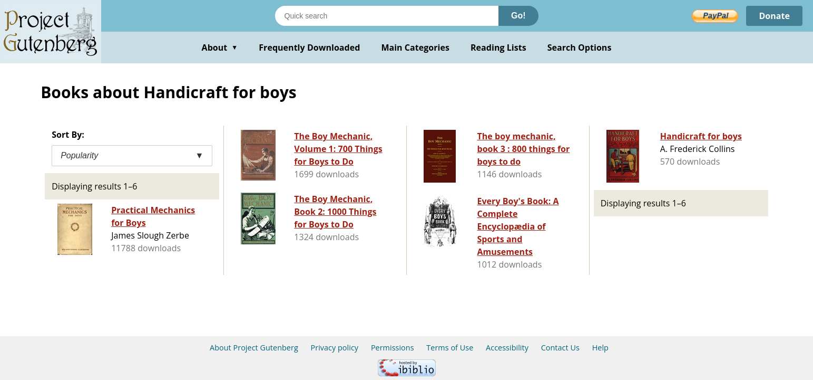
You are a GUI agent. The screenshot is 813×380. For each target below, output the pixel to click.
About (220, 47)
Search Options (579, 47)
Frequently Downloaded (309, 47)
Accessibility (507, 348)
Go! (518, 15)
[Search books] (386, 16)
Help (600, 348)
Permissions (392, 348)
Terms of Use (449, 348)
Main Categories (415, 47)
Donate (774, 16)
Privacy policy (335, 348)
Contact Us (560, 348)
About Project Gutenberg (254, 348)
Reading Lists (498, 47)
